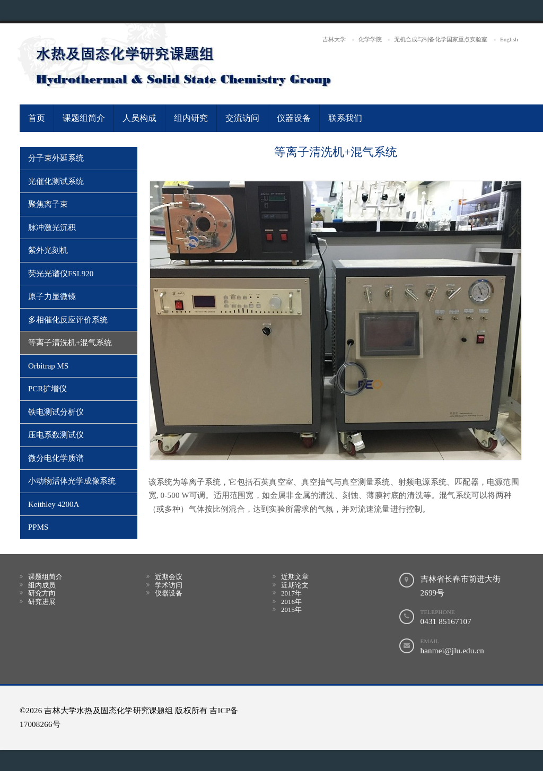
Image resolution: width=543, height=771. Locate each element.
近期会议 (168, 577)
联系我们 (345, 117)
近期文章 (295, 577)
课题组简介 (84, 117)
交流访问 (242, 117)
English (509, 39)
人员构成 (139, 117)
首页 (36, 117)
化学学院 (370, 39)
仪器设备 (294, 117)
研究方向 (42, 593)
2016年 (291, 602)
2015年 (291, 610)
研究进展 (42, 602)
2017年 (291, 593)
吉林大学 (334, 39)
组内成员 (42, 585)
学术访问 (168, 585)
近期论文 (295, 585)
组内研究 (191, 117)
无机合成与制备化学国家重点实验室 (440, 39)
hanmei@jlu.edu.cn (453, 650)
